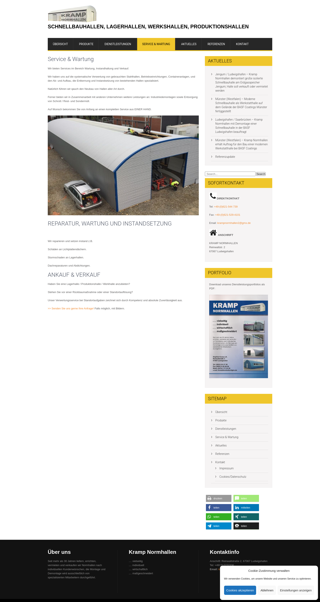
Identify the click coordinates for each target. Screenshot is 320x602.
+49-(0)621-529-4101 (227, 214)
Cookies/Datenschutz (232, 476)
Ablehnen (266, 590)
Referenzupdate (225, 156)
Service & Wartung (156, 44)
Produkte (86, 44)
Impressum (226, 468)
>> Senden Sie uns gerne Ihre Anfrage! (71, 308)
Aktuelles (189, 44)
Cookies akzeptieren (240, 590)
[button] (218, 498)
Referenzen (216, 44)
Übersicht (60, 44)
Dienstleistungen (117, 44)
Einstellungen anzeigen (296, 590)
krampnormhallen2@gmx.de (234, 222)
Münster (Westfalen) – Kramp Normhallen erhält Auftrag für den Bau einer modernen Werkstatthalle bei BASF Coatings (241, 144)
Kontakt (242, 44)
